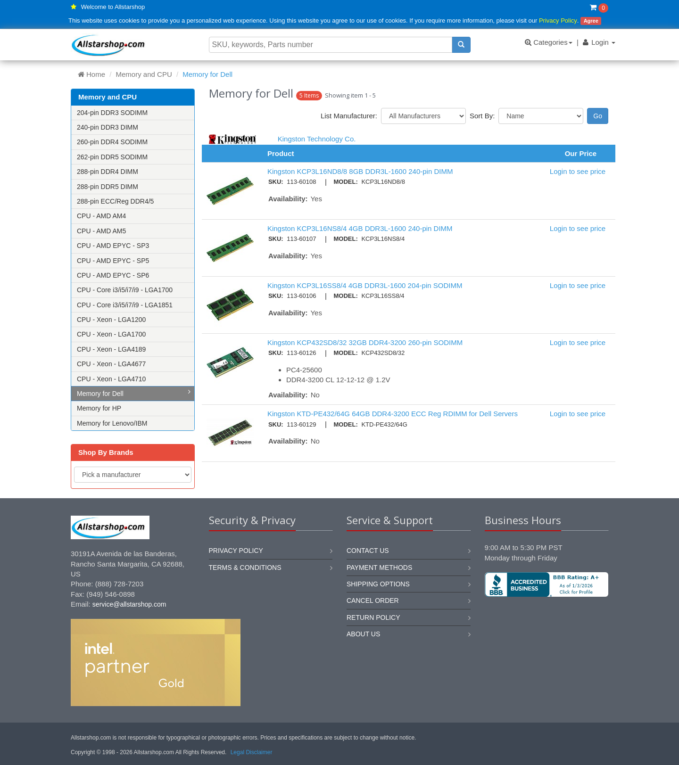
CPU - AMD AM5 (101, 231)
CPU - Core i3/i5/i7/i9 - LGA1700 (125, 290)
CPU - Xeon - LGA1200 (111, 319)
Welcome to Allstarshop (113, 6)
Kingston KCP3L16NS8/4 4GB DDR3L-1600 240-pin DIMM (360, 228)
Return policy (373, 617)
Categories (548, 42)
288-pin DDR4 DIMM (107, 171)
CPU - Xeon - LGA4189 (111, 349)
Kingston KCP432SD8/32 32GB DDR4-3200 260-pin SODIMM (365, 342)
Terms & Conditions (245, 567)
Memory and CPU (144, 74)
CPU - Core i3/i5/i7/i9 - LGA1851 (125, 305)
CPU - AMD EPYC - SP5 (113, 260)
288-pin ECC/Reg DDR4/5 (115, 201)
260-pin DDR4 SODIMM (112, 142)
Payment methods (379, 567)
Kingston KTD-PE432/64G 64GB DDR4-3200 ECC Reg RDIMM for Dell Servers (392, 414)
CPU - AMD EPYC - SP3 (113, 245)
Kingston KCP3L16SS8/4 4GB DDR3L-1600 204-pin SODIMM (365, 285)
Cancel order (373, 600)
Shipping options (378, 584)
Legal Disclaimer (252, 752)
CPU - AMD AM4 (101, 216)
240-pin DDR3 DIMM (107, 127)
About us (363, 634)
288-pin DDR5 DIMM (107, 186)
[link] (546, 628)
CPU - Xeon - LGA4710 (111, 379)
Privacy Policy (558, 20)
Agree (591, 21)
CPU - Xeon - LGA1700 (111, 334)
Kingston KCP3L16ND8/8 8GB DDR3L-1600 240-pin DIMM (360, 171)
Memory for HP (99, 408)
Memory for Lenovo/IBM (112, 423)
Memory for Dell (133, 392)
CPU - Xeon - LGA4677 (111, 364)
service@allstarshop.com (129, 604)
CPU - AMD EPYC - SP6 (113, 275)
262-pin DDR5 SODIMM (112, 157)
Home (91, 74)
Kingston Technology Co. (317, 139)
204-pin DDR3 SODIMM (112, 112)
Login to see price (577, 171)
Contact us (368, 550)
